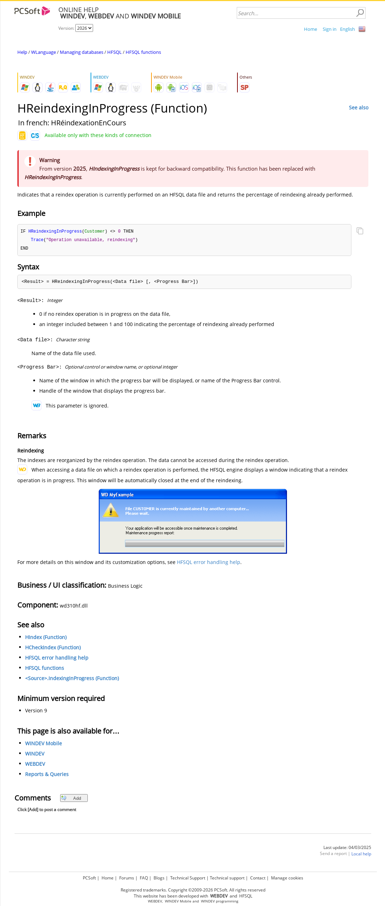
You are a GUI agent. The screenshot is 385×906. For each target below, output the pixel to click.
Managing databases (81, 52)
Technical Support (187, 877)
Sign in (330, 29)
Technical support (227, 877)
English (347, 29)
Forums (126, 877)
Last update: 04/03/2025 (347, 848)
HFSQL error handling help (208, 563)
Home (310, 29)
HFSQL (114, 52)
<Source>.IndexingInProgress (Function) (72, 679)
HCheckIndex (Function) (53, 648)
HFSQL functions (143, 52)
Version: (66, 28)
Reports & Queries (47, 775)
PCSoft (89, 877)
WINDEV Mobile (43, 744)
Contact (257, 877)
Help (22, 52)
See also (358, 107)
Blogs (159, 877)
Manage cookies (287, 877)
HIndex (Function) (46, 638)
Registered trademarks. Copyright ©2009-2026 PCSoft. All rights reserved (193, 889)
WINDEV (34, 754)
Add (71, 799)
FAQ (144, 877)
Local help (361, 855)
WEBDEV (35, 765)
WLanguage (43, 52)
